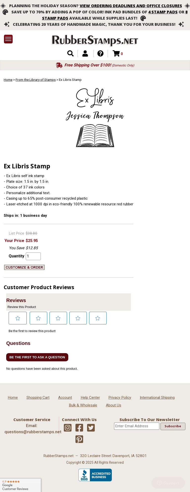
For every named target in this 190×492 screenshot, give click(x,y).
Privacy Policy (119, 397)
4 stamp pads (163, 12)
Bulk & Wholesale (83, 405)
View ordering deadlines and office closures (131, 5)
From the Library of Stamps (36, 80)
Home (8, 80)
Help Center (90, 397)
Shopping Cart (37, 397)
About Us (113, 405)
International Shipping (157, 397)
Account (65, 397)
